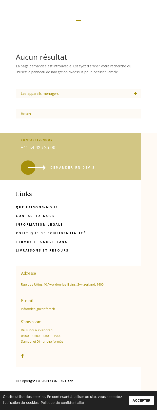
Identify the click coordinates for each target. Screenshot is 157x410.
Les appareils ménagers (81, 93)
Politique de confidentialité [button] (62, 402)
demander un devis (72, 167)
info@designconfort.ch (38, 309)
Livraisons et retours (42, 250)
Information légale (39, 224)
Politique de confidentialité (51, 233)
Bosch (26, 113)
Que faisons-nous (37, 207)
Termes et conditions (41, 242)
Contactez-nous (35, 216)
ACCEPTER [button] (141, 400)
